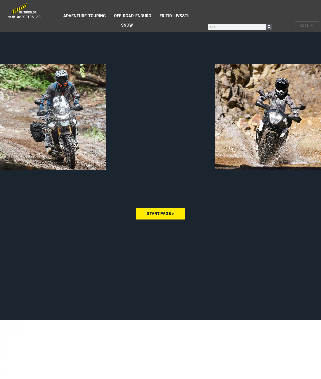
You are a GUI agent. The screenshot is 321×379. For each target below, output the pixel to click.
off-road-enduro (132, 15)
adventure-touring (84, 15)
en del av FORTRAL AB (24, 17)
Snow (127, 25)
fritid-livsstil (175, 15)
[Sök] (269, 27)
